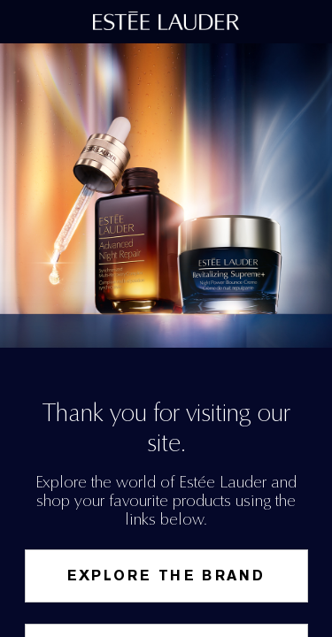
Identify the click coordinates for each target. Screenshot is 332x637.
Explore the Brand (166, 575)
